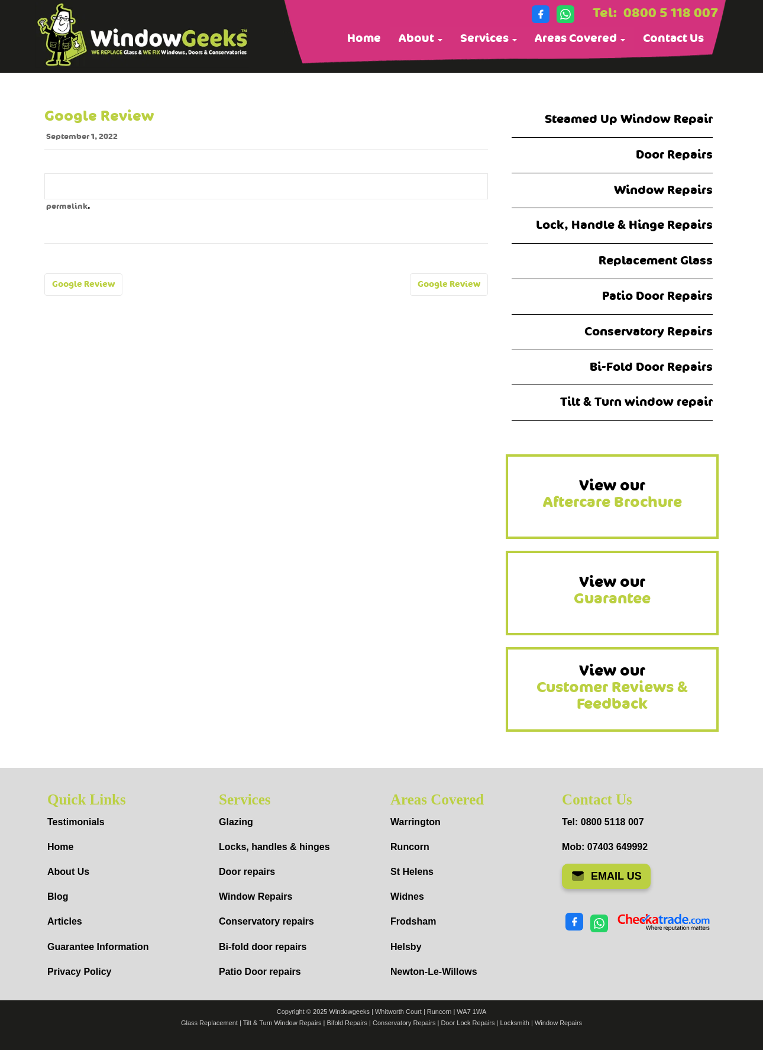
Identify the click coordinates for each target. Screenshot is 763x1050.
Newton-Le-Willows (433, 972)
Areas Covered (580, 38)
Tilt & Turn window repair (636, 402)
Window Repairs (663, 190)
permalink (67, 206)
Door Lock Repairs (467, 1022)
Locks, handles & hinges (274, 847)
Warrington (415, 822)
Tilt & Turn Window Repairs (282, 1022)
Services (488, 38)
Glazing (236, 822)
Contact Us (673, 38)
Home (364, 38)
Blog (58, 896)
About (420, 38)
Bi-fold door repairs (262, 947)
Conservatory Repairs (648, 331)
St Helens (412, 872)
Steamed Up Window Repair (629, 119)
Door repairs (247, 872)
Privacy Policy (79, 972)
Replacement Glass (656, 260)
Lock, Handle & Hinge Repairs (624, 225)
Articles (64, 921)
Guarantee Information (98, 947)
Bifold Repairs (347, 1022)
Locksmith (514, 1022)
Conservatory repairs (266, 921)
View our (612, 494)
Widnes (407, 896)
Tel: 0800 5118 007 (603, 822)
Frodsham (413, 921)
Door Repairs (674, 154)
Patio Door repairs (260, 972)
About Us (68, 872)
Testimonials (76, 822)
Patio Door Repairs (657, 296)
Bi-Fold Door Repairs (651, 367)
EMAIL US (606, 876)
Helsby (405, 947)
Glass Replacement (209, 1022)
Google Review (83, 284)
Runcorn (409, 847)
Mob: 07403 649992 (605, 847)
